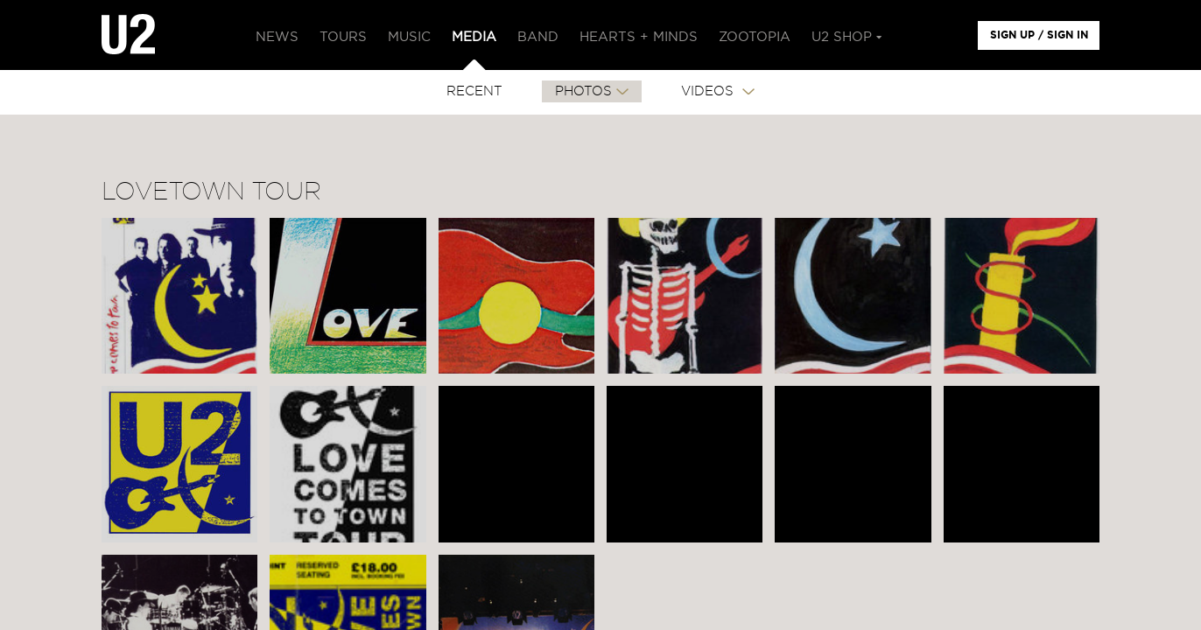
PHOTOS (583, 91)
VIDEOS (709, 91)
